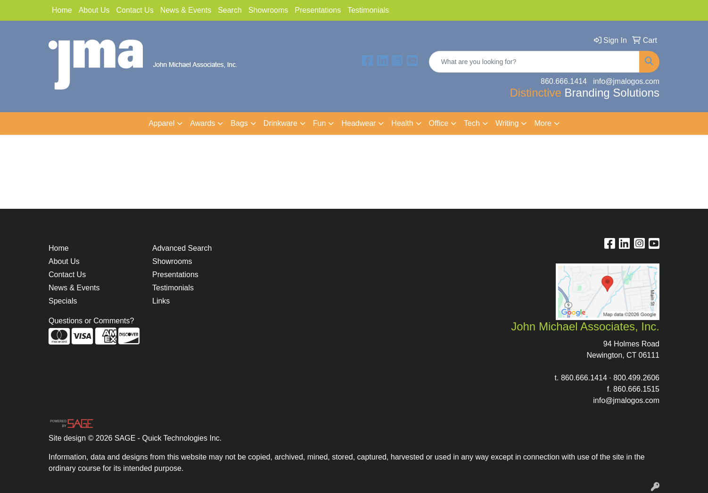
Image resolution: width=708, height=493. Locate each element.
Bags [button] (239, 123)
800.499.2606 (636, 378)
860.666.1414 (584, 378)
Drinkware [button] (280, 123)
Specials (63, 301)
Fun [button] (319, 123)
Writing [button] (507, 123)
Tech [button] (472, 123)
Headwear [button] (358, 123)
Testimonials (368, 10)
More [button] (542, 123)
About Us (94, 10)
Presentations (318, 10)
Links (161, 301)
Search (230, 10)
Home (62, 10)
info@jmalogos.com (626, 400)
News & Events (185, 10)
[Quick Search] (534, 62)
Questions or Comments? (91, 321)
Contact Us (135, 10)
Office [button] (439, 123)
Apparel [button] (161, 123)
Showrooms (268, 10)
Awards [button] (202, 123)
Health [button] (402, 123)
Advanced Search (182, 248)
